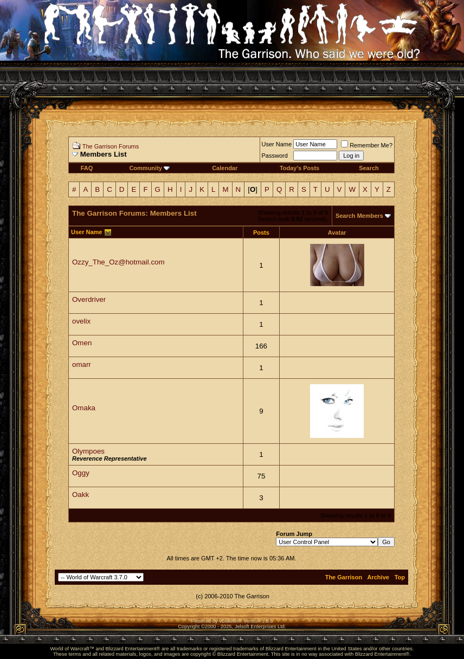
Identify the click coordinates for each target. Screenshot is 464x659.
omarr (81, 364)
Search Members (359, 215)
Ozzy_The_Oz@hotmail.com (118, 262)
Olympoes (88, 451)
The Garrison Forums (110, 146)
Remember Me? (366, 145)
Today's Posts (299, 168)
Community (149, 168)
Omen (82, 343)
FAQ (87, 168)
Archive (378, 577)
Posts (261, 232)
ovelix (81, 321)
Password (275, 155)
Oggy (80, 473)
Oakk (80, 494)
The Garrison (343, 577)
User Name (277, 144)
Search (369, 168)
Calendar (224, 168)
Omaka (83, 408)
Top (400, 577)
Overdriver (89, 299)
